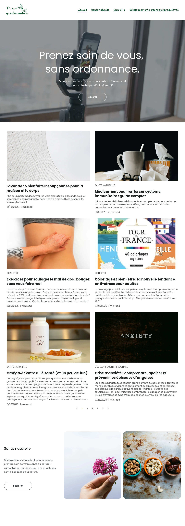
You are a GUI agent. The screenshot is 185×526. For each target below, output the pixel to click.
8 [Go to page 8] (102, 408)
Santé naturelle (100, 10)
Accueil (82, 10)
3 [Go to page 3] (92, 408)
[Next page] (108, 408)
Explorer (92, 97)
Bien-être (119, 10)
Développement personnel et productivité (154, 10)
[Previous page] (76, 408)
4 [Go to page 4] (97, 408)
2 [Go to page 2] (87, 408)
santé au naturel (40, 464)
